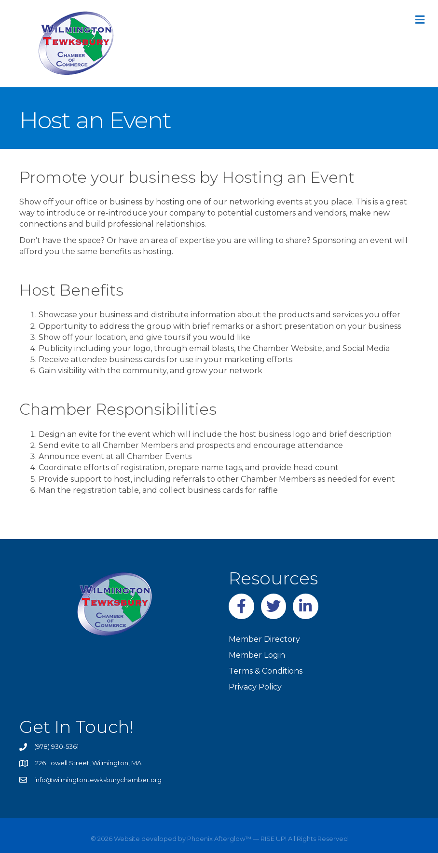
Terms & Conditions (265, 671)
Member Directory (264, 639)
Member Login (257, 655)
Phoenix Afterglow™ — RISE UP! (236, 838)
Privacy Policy (255, 686)
